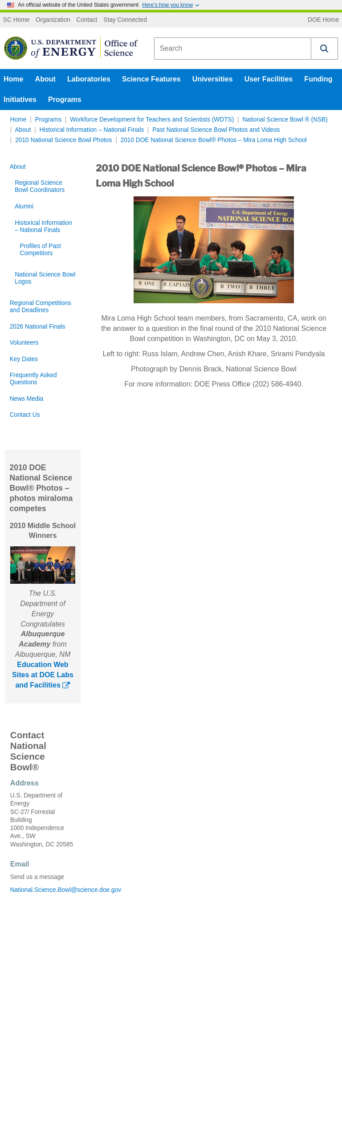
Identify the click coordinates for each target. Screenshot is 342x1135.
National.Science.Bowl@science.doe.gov (42, 890)
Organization (53, 20)
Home (13, 79)
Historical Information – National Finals (91, 129)
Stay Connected (125, 20)
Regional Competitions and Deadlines (40, 306)
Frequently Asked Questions (33, 379)
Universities (212, 79)
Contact (86, 20)
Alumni (24, 206)
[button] (324, 48)
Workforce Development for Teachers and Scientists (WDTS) (152, 119)
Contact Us (25, 414)
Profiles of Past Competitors (40, 249)
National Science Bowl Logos (45, 278)
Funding (318, 79)
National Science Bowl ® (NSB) (284, 119)
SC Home (16, 20)
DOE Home (323, 20)
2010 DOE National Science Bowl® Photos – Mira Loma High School (214, 140)
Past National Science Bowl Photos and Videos (216, 129)
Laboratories (88, 79)
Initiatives (20, 99)
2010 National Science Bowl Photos (63, 140)
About (45, 79)
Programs (64, 99)
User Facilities (268, 79)
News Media (26, 398)
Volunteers (24, 342)
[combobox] (233, 48)
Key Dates (24, 359)
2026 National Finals (37, 326)
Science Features (151, 79)
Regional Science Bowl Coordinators (40, 186)
